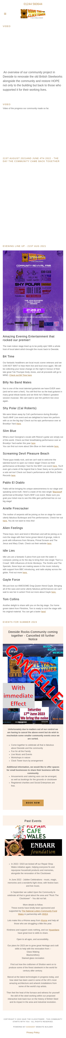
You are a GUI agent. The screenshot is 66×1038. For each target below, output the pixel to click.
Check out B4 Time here (20, 375)
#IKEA (45, 914)
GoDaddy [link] (30, 1027)
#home (44, 920)
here (33, 443)
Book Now (33, 803)
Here (18, 424)
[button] (7, 13)
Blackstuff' (57, 492)
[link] (33, 13)
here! (43, 611)
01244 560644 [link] (33, 4)
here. (56, 446)
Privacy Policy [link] (32, 1032)
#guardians (54, 930)
